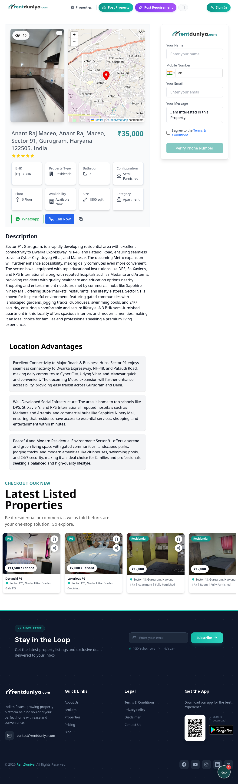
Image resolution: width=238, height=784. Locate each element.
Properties (72, 717)
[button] (106, 75)
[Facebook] (184, 764)
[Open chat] (224, 771)
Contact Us (133, 724)
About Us (72, 702)
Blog (68, 732)
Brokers (70, 710)
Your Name (174, 45)
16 (20, 35)
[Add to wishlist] (54, 539)
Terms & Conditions (140, 702)
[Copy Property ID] (81, 219)
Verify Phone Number (194, 148)
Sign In (218, 7)
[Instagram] (206, 764)
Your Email (174, 83)
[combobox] (171, 73)
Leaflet (97, 120)
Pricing (70, 724)
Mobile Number (178, 65)
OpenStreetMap (118, 120)
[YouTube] (195, 764)
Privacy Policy (135, 710)
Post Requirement (156, 7)
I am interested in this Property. (194, 115)
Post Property (115, 7)
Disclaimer (133, 717)
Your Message (177, 103)
